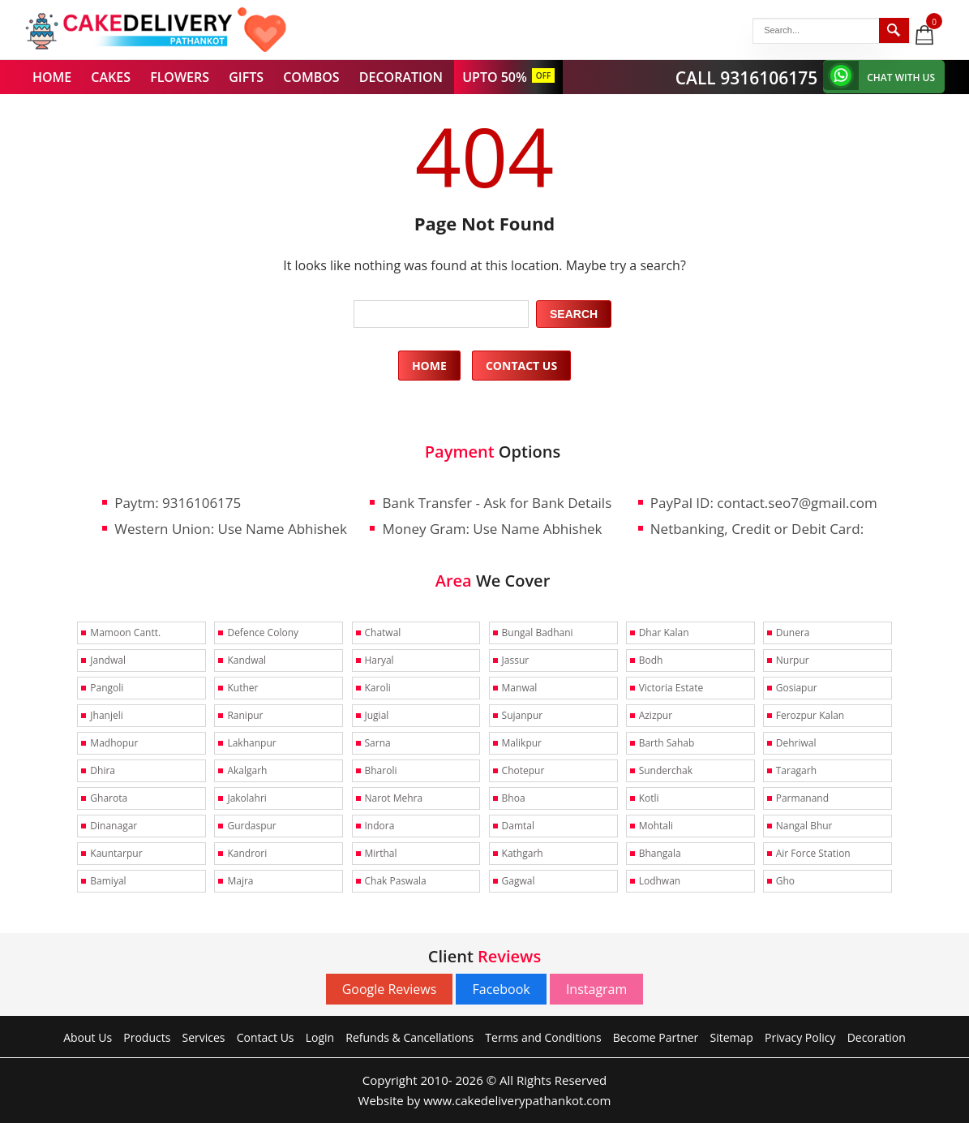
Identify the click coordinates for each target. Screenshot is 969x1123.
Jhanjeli (106, 715)
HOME (51, 77)
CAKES (111, 77)
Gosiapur (796, 688)
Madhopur (114, 743)
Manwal (520, 688)
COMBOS (311, 77)
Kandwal (246, 660)
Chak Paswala (396, 881)
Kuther (242, 688)
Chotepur (523, 770)
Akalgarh (247, 770)
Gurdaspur (251, 826)
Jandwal (108, 660)
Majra (240, 881)
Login (320, 1037)
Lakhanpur (251, 743)
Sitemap (731, 1037)
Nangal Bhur (804, 826)
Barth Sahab (667, 743)
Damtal (518, 826)
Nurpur (792, 660)
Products (146, 1037)
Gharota (108, 798)
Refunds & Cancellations (409, 1037)
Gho (785, 881)
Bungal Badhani (537, 632)
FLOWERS (179, 77)
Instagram (596, 989)
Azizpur (655, 715)
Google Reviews (389, 989)
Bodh (651, 660)
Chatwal (383, 632)
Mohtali (656, 826)
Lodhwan (660, 881)
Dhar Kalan (664, 632)
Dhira (102, 770)
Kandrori (247, 853)
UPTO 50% (494, 77)
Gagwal (518, 881)
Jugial (377, 715)
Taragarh (796, 770)
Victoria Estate (671, 688)
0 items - (935, 21)
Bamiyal (108, 881)
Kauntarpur (116, 853)
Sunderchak (665, 770)
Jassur (516, 660)
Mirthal (381, 853)
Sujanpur (522, 715)
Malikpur (522, 743)
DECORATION (401, 77)
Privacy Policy (800, 1037)
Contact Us (521, 365)
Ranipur (245, 715)
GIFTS (246, 77)
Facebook (501, 989)
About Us (87, 1037)
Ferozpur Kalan (810, 715)
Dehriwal (796, 743)
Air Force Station (813, 853)
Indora (380, 826)
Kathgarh (522, 853)
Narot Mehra (394, 798)
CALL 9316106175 (746, 78)
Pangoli (106, 688)
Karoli (378, 688)
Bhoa (513, 798)
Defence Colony (262, 632)
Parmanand (802, 798)
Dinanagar (113, 826)
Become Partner (656, 1037)
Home (429, 365)
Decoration (876, 1037)
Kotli (649, 798)
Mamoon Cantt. (125, 632)
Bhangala (660, 853)
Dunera (793, 632)
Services (203, 1037)
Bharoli (381, 770)
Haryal (379, 660)
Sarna (378, 743)
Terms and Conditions (543, 1037)
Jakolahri (246, 798)
